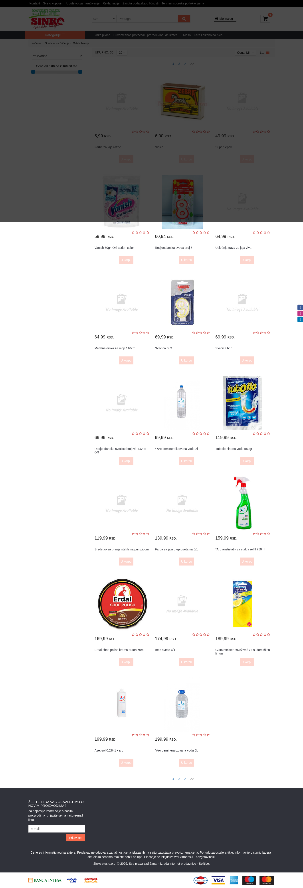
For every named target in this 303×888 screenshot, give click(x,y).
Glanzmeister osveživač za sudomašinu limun (242, 651)
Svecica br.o (223, 348)
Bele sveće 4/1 (165, 650)
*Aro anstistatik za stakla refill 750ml (240, 549)
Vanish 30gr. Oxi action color (114, 247)
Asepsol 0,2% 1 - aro (109, 750)
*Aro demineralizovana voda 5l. (176, 750)
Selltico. (204, 863)
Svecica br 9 (163, 348)
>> (192, 779)
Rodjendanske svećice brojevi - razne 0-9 (120, 450)
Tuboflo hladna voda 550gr (233, 449)
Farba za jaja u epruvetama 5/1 (176, 549)
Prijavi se (75, 838)
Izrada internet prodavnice (178, 863)
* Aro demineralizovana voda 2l (176, 449)
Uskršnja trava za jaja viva (233, 247)
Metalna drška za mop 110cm (115, 348)
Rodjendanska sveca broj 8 (173, 247)
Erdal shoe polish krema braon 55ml (119, 650)
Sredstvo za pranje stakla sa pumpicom (122, 549)
